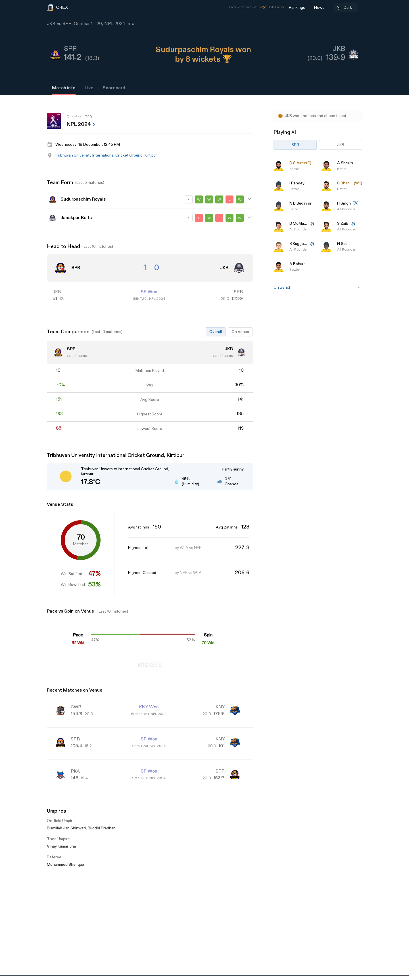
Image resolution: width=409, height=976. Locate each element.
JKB (340, 144)
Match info (64, 88)
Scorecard (114, 88)
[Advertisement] (388, 514)
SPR (295, 144)
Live (89, 88)
